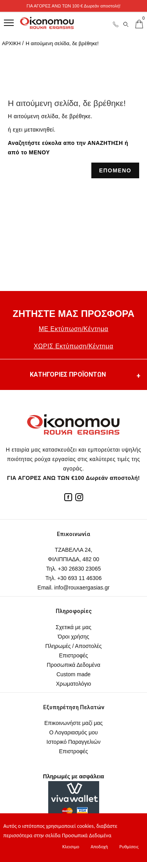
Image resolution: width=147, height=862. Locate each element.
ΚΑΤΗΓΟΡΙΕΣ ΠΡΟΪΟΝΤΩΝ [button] (86, 376)
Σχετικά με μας (73, 627)
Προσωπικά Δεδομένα (73, 665)
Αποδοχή (99, 846)
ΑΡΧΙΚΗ (11, 43)
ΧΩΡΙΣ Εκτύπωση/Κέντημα (73, 346)
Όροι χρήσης (73, 636)
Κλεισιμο (70, 846)
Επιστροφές (73, 655)
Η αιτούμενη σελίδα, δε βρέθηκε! (61, 43)
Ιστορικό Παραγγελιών (74, 742)
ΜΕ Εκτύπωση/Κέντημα (74, 329)
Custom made (73, 674)
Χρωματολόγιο (73, 684)
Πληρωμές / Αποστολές (73, 646)
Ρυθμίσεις (128, 846)
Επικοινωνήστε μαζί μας (73, 723)
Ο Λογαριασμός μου (73, 732)
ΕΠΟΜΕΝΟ (115, 170)
